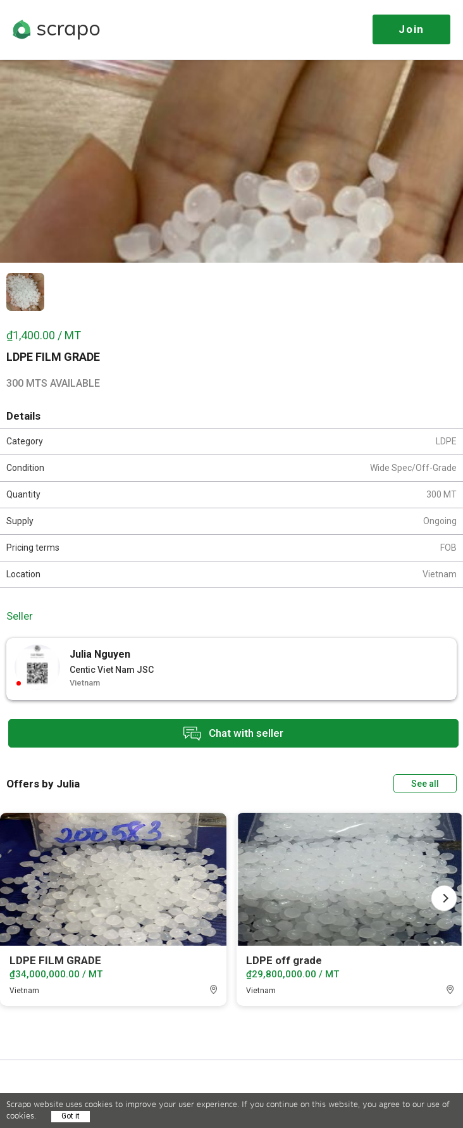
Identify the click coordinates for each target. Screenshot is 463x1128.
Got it (70, 1116)
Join (411, 29)
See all (425, 783)
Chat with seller (233, 734)
